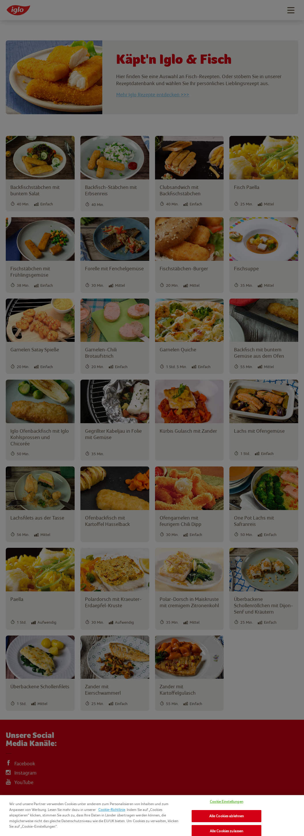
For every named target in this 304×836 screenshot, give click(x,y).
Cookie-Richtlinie (111, 809)
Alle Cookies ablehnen (226, 816)
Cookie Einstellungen (226, 801)
